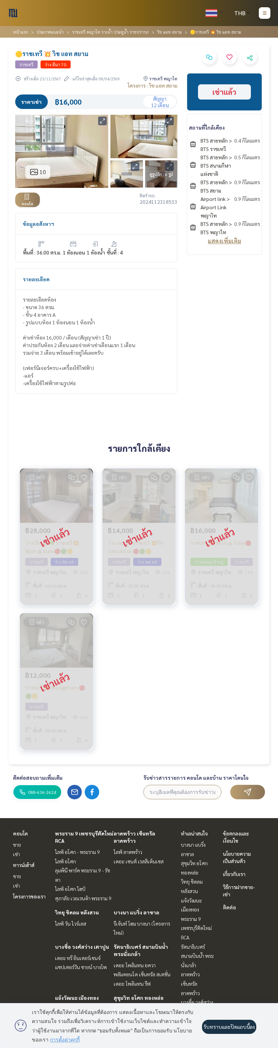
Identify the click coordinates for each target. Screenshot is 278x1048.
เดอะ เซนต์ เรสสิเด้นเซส (139, 861)
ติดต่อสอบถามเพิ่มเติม (38, 777)
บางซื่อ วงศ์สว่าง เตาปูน (82, 946)
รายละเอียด (36, 279)
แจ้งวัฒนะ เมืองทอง (77, 997)
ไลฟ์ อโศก (65, 861)
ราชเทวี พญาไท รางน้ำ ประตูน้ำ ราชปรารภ (110, 32)
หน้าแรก (20, 32)
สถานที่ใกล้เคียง (207, 127)
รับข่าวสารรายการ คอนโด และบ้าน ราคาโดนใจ (196, 777)
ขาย (17, 844)
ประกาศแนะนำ (50, 32)
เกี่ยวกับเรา (234, 874)
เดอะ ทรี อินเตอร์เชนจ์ (78, 958)
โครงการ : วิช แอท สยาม (152, 85)
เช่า (16, 854)
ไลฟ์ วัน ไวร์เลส (70, 923)
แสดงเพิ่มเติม (224, 241)
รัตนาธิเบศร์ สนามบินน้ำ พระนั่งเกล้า (197, 955)
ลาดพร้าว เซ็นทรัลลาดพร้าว (190, 983)
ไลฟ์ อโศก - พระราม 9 (77, 852)
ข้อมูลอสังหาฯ (38, 223)
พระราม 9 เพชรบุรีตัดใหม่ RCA (196, 928)
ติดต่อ (229, 907)
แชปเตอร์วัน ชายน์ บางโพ (81, 967)
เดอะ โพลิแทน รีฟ (132, 983)
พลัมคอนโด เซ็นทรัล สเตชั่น (142, 974)
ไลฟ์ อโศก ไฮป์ (70, 888)
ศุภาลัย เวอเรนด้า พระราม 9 (83, 898)
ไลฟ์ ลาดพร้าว (128, 852)
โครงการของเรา (29, 896)
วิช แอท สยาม (169, 32)
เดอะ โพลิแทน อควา (135, 965)
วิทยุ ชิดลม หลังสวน (77, 912)
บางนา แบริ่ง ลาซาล (136, 912)
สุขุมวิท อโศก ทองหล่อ (139, 997)
